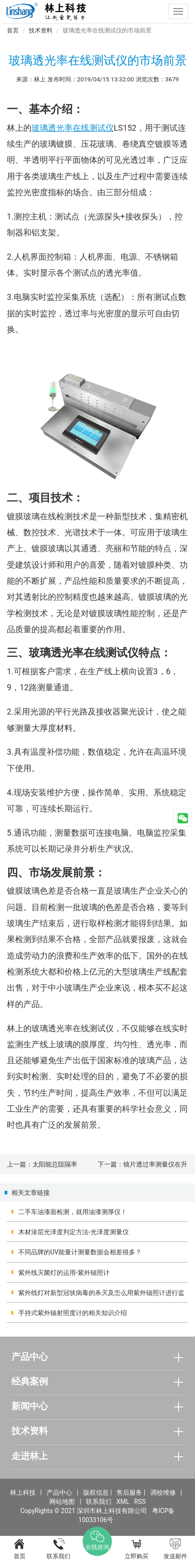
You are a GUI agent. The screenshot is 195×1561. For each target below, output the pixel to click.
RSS (140, 1501)
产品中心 (59, 1492)
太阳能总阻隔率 (54, 1164)
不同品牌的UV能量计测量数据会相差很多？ (80, 1252)
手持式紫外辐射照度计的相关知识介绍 (72, 1312)
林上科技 (23, 1492)
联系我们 (98, 1501)
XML (123, 1501)
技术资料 (41, 30)
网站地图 (62, 1501)
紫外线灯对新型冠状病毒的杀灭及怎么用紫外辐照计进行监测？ (101, 1296)
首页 (13, 30)
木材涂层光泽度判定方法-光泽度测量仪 (73, 1232)
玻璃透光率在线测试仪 (73, 128)
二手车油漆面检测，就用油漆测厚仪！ (72, 1211)
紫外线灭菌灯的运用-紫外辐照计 (64, 1272)
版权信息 (96, 1492)
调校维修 (163, 1492)
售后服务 (129, 1492)
